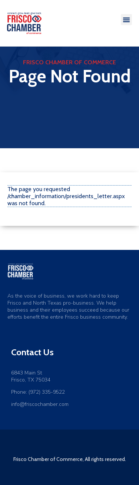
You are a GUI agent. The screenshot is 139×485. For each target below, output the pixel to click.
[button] (126, 19)
